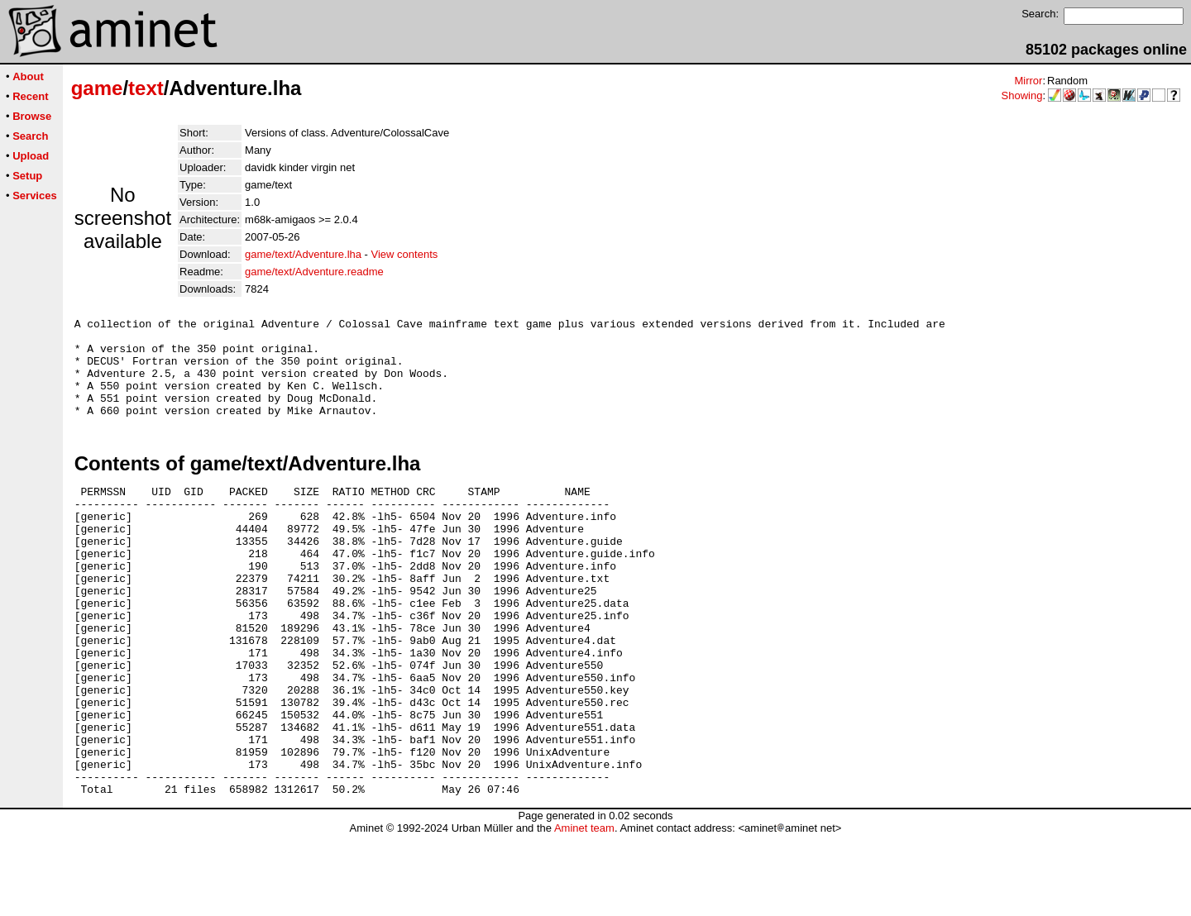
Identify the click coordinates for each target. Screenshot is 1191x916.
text (146, 88)
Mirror (1028, 80)
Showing (1022, 95)
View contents (404, 254)
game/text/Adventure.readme (314, 271)
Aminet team (584, 910)
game (97, 88)
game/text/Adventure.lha (303, 254)
